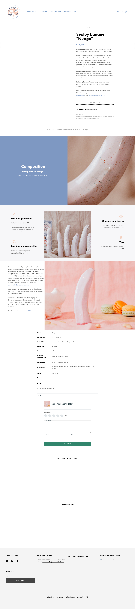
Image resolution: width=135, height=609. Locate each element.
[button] (117, 12)
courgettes (80, 95)
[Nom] (55, 436)
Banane (85, 116)
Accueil (78, 27)
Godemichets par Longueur (91, 118)
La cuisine (43, 11)
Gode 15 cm (96, 116)
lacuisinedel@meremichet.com (53, 562)
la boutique (31, 11)
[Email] (20, 576)
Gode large (85, 29)
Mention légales (78, 556)
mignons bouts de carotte (96, 95)
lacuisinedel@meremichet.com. (18, 285)
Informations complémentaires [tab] (68, 129)
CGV (70, 556)
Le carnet (67, 11)
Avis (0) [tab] (85, 129)
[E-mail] (79, 436)
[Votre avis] (67, 426)
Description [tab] (50, 129)
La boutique (85, 27)
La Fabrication (55, 11)
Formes (90, 116)
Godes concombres (101, 93)
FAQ (75, 11)
